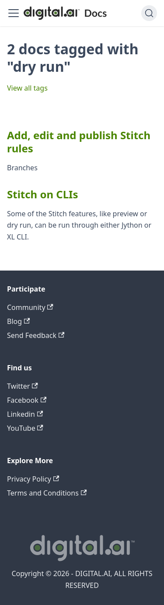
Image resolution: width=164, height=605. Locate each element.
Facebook (26, 400)
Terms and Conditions (47, 493)
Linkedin (25, 414)
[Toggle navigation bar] (13, 13)
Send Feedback (35, 335)
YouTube (25, 428)
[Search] (149, 13)
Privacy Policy (33, 479)
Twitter (22, 386)
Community (30, 307)
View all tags (27, 88)
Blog (18, 321)
